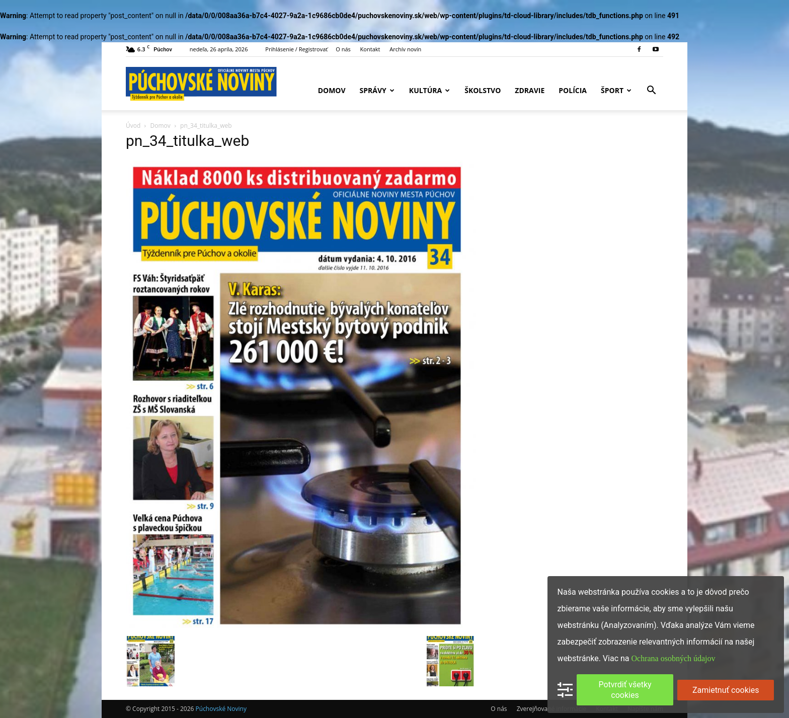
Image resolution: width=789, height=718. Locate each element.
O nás (343, 49)
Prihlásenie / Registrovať (296, 49)
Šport (616, 90)
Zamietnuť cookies (725, 690)
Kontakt (370, 49)
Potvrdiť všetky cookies (624, 690)
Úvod (133, 125)
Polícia (573, 90)
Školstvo (482, 90)
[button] (651, 91)
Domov (332, 90)
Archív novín (405, 49)
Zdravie (529, 90)
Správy (377, 90)
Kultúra (429, 90)
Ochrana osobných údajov (674, 658)
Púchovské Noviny (221, 708)
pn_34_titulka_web (187, 140)
